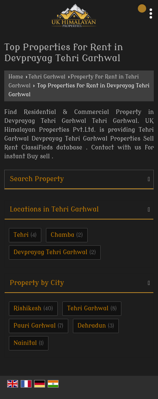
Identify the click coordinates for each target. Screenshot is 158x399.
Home (15, 77)
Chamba (62, 235)
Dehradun (92, 326)
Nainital (25, 343)
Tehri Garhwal (46, 77)
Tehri (21, 235)
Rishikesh (27, 308)
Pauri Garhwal (34, 326)
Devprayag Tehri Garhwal (50, 252)
